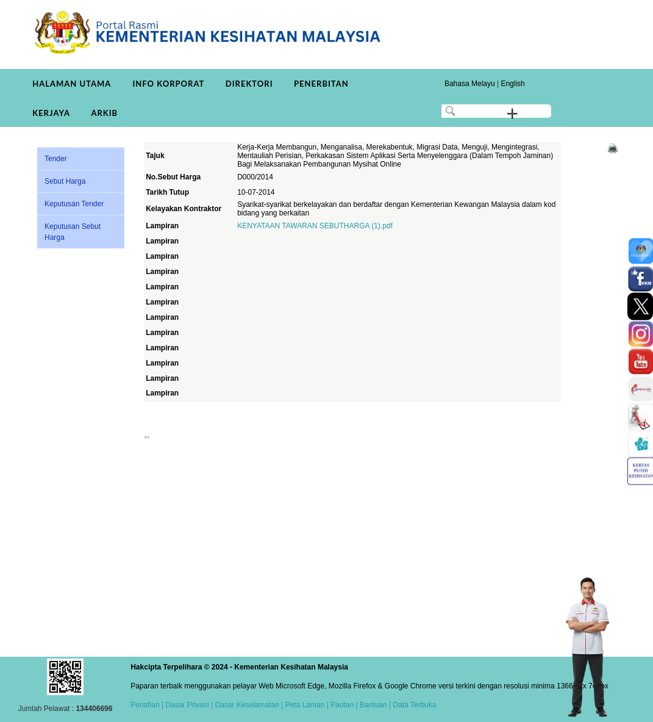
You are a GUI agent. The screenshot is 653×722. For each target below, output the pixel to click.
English (512, 83)
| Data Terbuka (412, 705)
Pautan (342, 705)
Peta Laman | (306, 705)
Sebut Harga (65, 181)
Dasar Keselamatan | (248, 705)
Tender (56, 158)
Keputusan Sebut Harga (73, 232)
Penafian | (146, 705)
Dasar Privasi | (188, 705)
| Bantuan (370, 705)
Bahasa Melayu (469, 83)
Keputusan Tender (74, 204)
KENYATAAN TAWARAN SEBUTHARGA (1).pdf (315, 226)
